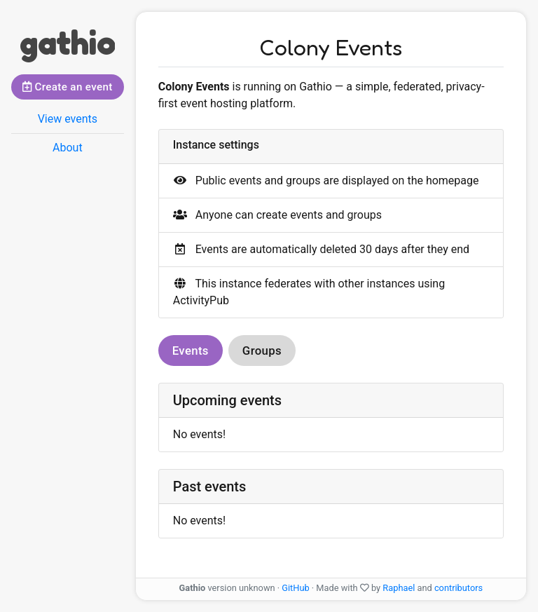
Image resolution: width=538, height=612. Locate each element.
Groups (262, 351)
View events (67, 118)
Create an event (67, 87)
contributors (458, 588)
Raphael (398, 588)
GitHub (295, 588)
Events (190, 351)
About (68, 147)
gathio (67, 42)
